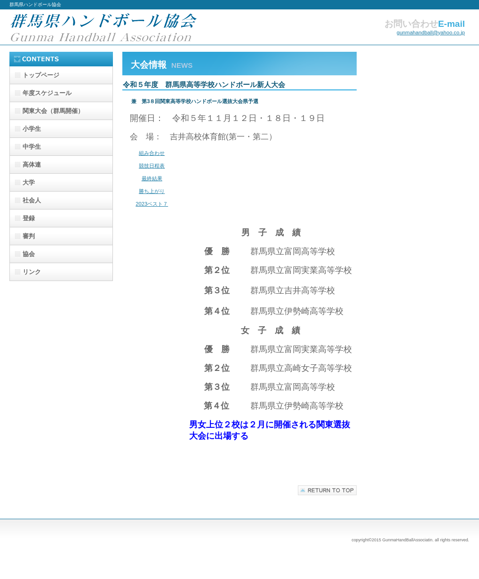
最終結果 (152, 178)
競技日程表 (152, 166)
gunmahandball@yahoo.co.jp (431, 32)
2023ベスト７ (152, 204)
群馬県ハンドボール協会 (103, 27)
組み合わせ (152, 153)
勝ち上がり (152, 191)
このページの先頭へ (327, 490)
